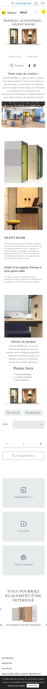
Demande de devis (26, 456)
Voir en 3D (15, 413)
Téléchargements (22, 497)
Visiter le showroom (23, 564)
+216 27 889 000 (23, 3)
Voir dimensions (33, 413)
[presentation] (4, 116)
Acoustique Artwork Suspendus (23, 624)
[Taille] (28, 425)
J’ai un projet (23, 531)
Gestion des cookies (16, 685)
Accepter (32, 686)
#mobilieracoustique (15, 57)
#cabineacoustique (32, 57)
